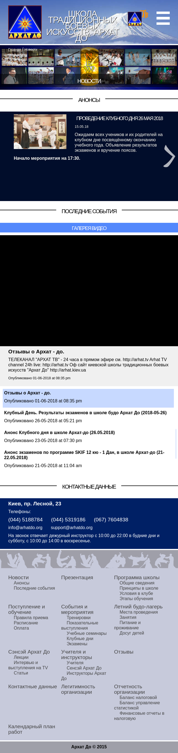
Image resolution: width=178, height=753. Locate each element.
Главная (14, 50)
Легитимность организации (78, 689)
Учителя (75, 662)
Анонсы (21, 583)
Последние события (34, 588)
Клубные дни (80, 638)
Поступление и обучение (26, 609)
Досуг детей (132, 633)
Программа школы (137, 577)
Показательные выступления (79, 625)
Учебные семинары (87, 633)
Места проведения (139, 612)
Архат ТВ (138, 17)
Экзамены (77, 643)
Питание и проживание (127, 625)
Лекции (21, 657)
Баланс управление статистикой (137, 705)
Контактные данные (32, 686)
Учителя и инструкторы (76, 654)
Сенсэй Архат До (84, 668)
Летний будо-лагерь (138, 607)
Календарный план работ (31, 729)
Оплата (21, 628)
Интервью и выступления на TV (28, 665)
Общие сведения (137, 583)
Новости (31, 50)
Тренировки (79, 617)
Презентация (77, 577)
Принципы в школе (139, 588)
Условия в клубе (136, 593)
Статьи (21, 673)
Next (169, 156)
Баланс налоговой (138, 697)
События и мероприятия (77, 609)
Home (25, 22)
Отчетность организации (129, 689)
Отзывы (123, 652)
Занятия (128, 617)
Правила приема (31, 617)
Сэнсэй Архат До (29, 652)
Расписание (26, 623)
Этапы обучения (136, 598)
